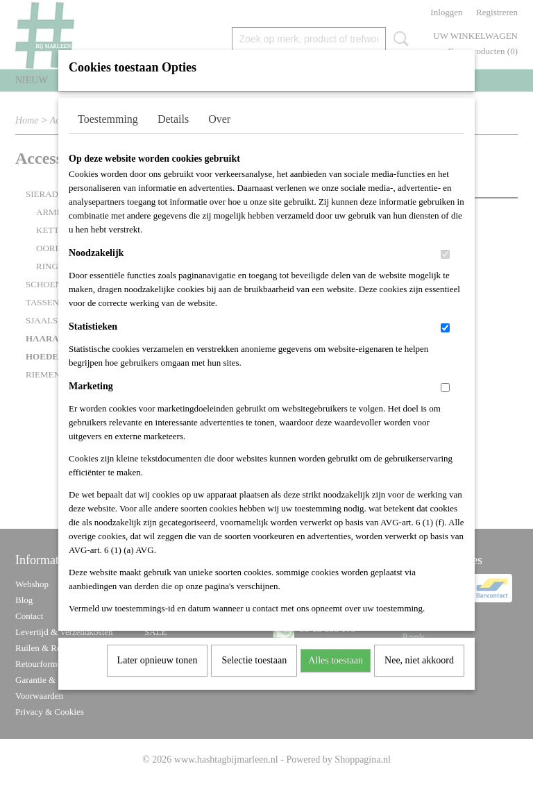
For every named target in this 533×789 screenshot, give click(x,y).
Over (219, 137)
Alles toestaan (335, 678)
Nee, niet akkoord (419, 678)
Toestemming (108, 137)
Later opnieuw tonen (157, 678)
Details (173, 137)
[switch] (445, 272)
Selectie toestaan (254, 678)
